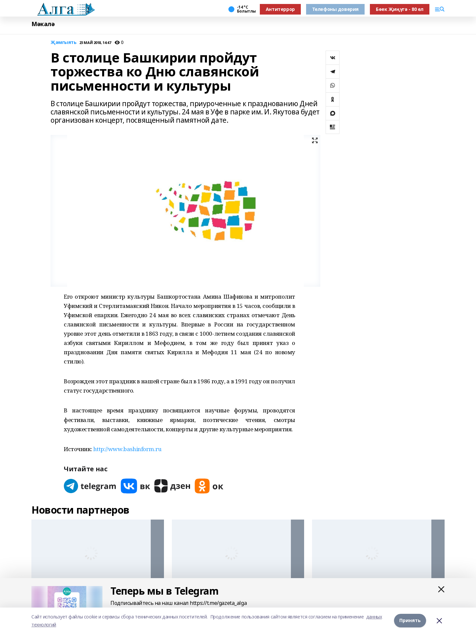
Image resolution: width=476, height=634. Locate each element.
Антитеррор (280, 9)
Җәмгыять (64, 42)
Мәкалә (43, 24)
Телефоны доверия (335, 9)
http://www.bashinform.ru (127, 449)
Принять (410, 620)
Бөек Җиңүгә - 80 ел (399, 9)
